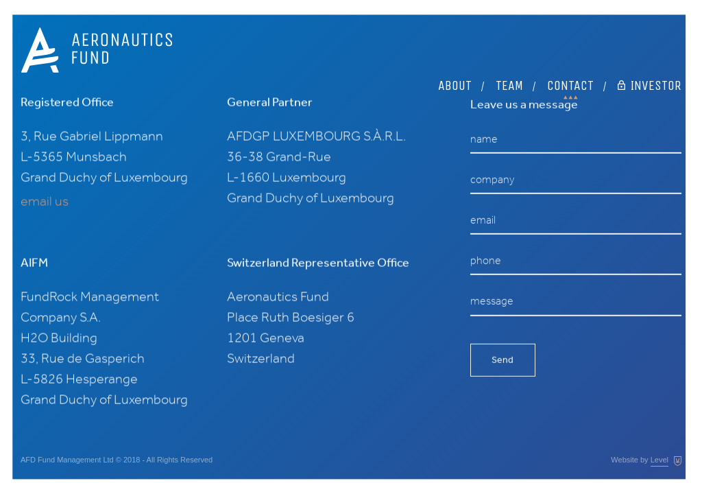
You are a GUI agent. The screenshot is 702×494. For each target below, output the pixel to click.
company (492, 181)
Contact (570, 37)
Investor (649, 37)
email (483, 221)
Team (509, 37)
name (484, 141)
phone (485, 262)
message (491, 302)
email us (45, 201)
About (455, 37)
